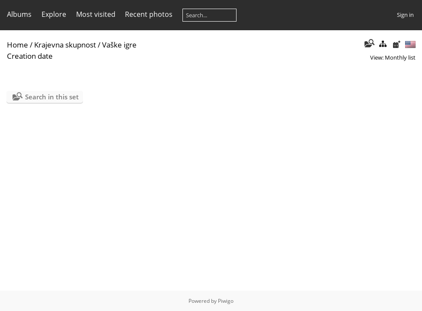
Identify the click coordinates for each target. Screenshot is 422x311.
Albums (19, 14)
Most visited (95, 14)
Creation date (30, 56)
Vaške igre (119, 45)
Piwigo (225, 301)
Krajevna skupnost (65, 45)
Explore (54, 14)
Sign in (405, 15)
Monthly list (400, 57)
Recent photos (149, 14)
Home (17, 45)
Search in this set (52, 96)
